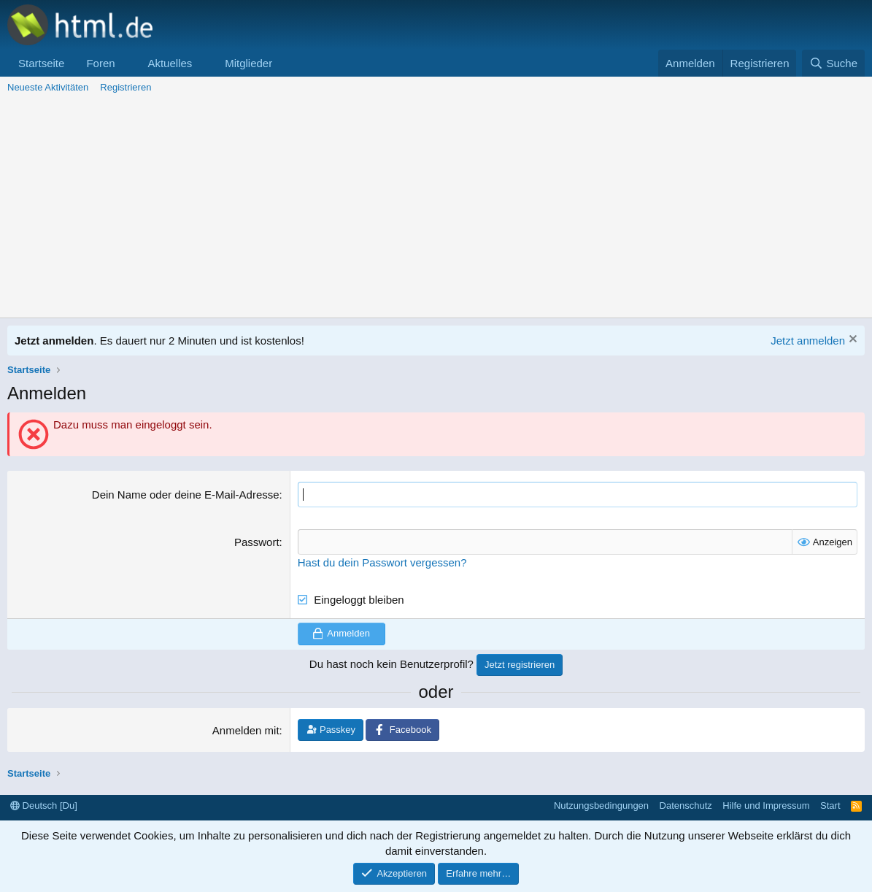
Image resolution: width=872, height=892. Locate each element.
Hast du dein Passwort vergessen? (382, 562)
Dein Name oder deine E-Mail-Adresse (185, 494)
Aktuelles (169, 63)
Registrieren (125, 87)
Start (830, 805)
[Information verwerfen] (851, 340)
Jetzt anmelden (808, 340)
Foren (100, 63)
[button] (126, 63)
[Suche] (833, 63)
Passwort (256, 542)
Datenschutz (686, 805)
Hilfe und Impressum (765, 805)
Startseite (41, 63)
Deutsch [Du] (43, 805)
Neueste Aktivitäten (47, 87)
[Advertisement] (436, 208)
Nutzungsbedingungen (601, 805)
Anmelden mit (245, 730)
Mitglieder (248, 63)
